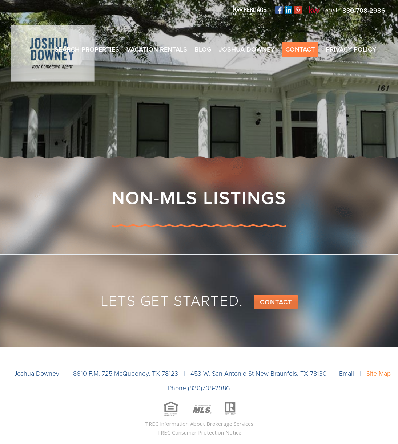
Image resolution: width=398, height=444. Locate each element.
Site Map (378, 374)
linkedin (288, 9)
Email (346, 374)
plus (298, 9)
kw (314, 9)
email (331, 10)
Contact (276, 302)
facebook (279, 9)
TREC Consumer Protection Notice (199, 432)
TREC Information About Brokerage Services (199, 423)
